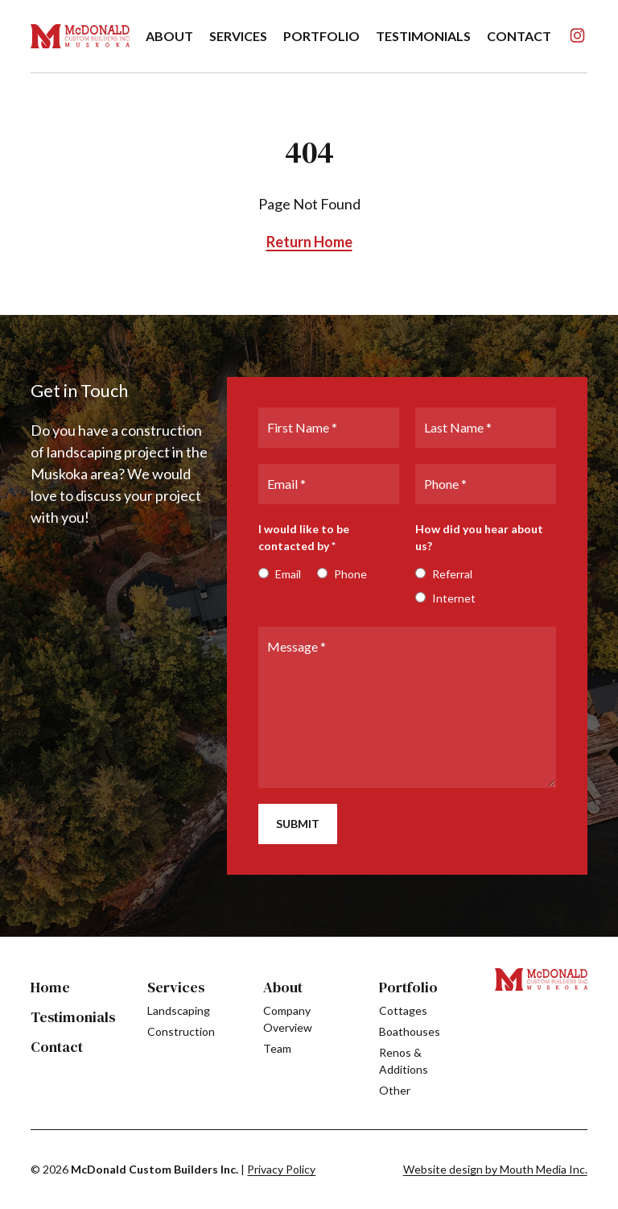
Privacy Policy (281, 1169)
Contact (519, 35)
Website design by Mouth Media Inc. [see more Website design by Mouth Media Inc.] (495, 1169)
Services (175, 987)
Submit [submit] (297, 823)
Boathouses (409, 1031)
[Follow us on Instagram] (577, 35)
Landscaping (178, 1010)
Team (277, 1048)
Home (50, 987)
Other (394, 1090)
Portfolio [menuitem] (321, 35)
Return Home (309, 241)
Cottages (403, 1010)
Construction (181, 1031)
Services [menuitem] (238, 35)
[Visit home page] (80, 36)
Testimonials (423, 35)
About (283, 987)
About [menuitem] (169, 35)
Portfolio (408, 987)
